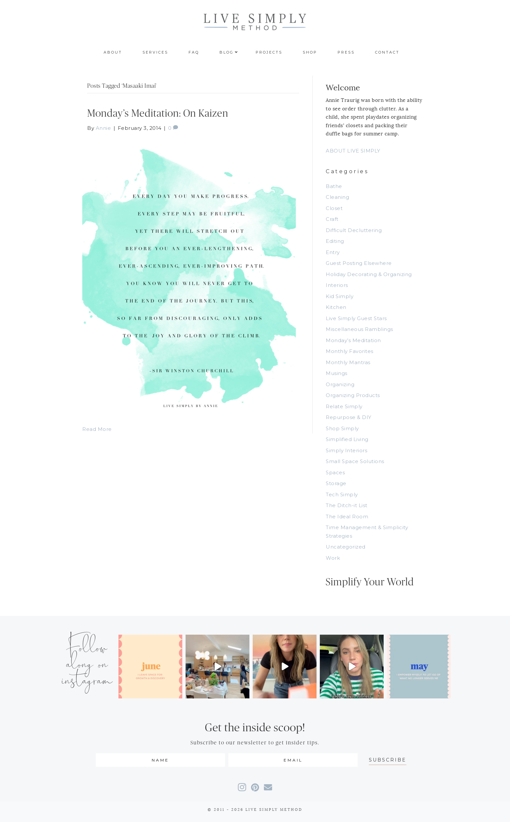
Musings (336, 373)
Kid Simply (339, 296)
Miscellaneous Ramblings (359, 329)
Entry (333, 252)
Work (333, 558)
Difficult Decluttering (354, 230)
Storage (336, 483)
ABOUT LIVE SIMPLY (353, 151)
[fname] (160, 760)
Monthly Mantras (348, 362)
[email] (293, 760)
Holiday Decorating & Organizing (369, 274)
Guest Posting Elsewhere (359, 263)
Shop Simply (342, 428)
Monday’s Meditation (353, 340)
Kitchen (336, 307)
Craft (332, 219)
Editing (335, 241)
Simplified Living (347, 439)
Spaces (335, 472)
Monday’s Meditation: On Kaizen (157, 113)
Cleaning (337, 197)
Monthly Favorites (349, 351)
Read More (97, 429)
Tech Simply (342, 494)
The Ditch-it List (347, 505)
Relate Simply (344, 406)
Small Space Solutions (355, 461)
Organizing (340, 384)
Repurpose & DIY (348, 417)
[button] (387, 760)
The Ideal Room (347, 516)
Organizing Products (353, 395)
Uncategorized (346, 547)
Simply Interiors (346, 450)
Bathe (334, 186)
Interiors (337, 285)
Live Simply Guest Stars (356, 318)
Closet (334, 208)
